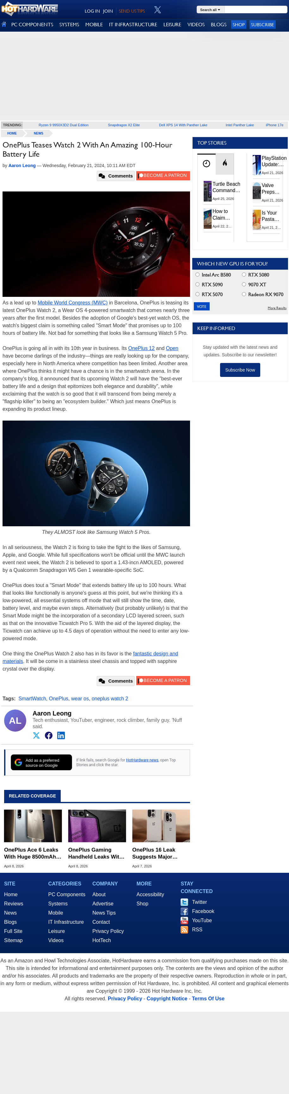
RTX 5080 (255, 275)
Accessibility (150, 894)
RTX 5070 (209, 294)
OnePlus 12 (141, 348)
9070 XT (254, 285)
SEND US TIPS (132, 11)
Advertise (103, 903)
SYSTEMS (69, 25)
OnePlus (58, 698)
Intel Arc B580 (213, 275)
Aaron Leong (52, 713)
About (99, 894)
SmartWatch (32, 698)
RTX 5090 (209, 285)
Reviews (13, 903)
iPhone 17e (275, 125)
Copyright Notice (167, 998)
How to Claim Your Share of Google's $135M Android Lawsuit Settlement (224, 214)
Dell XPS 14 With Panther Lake (183, 125)
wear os (80, 698)
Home (11, 894)
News (38, 133)
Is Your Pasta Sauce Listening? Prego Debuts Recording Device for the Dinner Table (273, 216)
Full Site (13, 931)
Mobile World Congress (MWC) (73, 302)
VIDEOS (196, 25)
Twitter (199, 902)
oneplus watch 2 (110, 698)
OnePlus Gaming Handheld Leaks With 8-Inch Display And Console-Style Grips (95, 853)
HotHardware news (142, 760)
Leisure (56, 931)
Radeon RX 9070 (262, 294)
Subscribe (262, 24)
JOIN (108, 11)
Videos (56, 940)
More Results (277, 308)
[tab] (206, 164)
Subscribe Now (240, 369)
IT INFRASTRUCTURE (133, 25)
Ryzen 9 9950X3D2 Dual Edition (64, 125)
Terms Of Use (208, 998)
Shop (239, 24)
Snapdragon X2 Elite (124, 125)
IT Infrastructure (66, 922)
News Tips (104, 913)
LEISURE (172, 25)
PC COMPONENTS (32, 25)
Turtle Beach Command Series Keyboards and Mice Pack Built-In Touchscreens (227, 187)
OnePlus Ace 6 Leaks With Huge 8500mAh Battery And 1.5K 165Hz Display (31, 853)
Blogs (10, 922)
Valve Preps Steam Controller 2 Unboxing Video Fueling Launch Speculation (275, 189)
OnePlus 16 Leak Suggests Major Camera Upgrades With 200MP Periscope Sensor (160, 853)
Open (172, 348)
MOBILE (94, 25)
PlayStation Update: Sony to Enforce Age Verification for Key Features (274, 161)
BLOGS (218, 25)
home (12, 133)
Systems (58, 903)
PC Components (66, 894)
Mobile (55, 913)
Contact (101, 922)
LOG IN (92, 11)
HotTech (101, 940)
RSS (197, 929)
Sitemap (13, 940)
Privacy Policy (108, 931)
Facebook (203, 911)
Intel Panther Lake (240, 125)
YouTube (202, 920)
